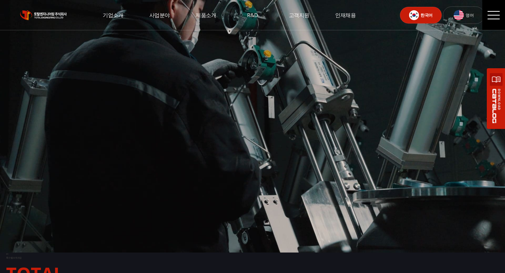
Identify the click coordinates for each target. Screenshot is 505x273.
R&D (252, 15)
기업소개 (113, 15)
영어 (463, 15)
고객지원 (299, 15)
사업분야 (159, 15)
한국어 (421, 15)
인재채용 (345, 15)
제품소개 (206, 15)
